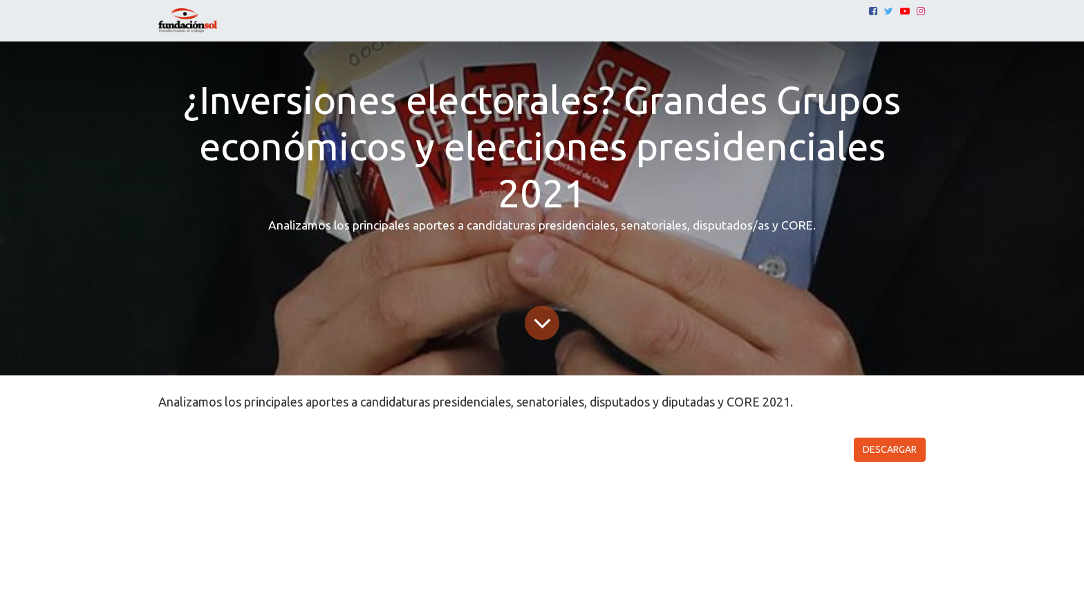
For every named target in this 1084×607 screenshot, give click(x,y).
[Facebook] (873, 11)
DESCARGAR (890, 449)
